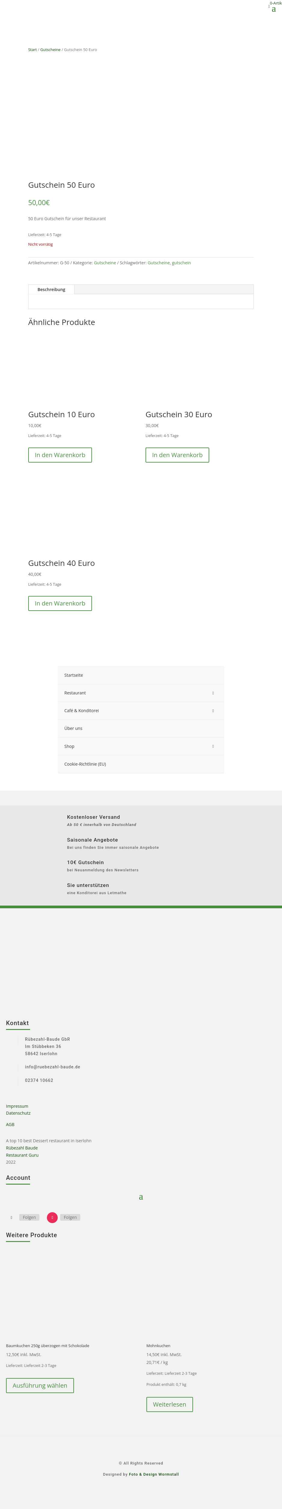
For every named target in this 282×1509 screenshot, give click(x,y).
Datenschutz (18, 1113)
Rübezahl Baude (22, 1148)
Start (32, 49)
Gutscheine (50, 49)
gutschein (181, 263)
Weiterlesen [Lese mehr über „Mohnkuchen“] (169, 1404)
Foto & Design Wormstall (154, 1474)
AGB (10, 1124)
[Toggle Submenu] (213, 693)
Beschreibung (51, 289)
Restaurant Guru (22, 1155)
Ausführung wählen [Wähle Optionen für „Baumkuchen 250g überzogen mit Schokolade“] (40, 1385)
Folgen (29, 1217)
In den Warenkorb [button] (60, 455)
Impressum (17, 1106)
